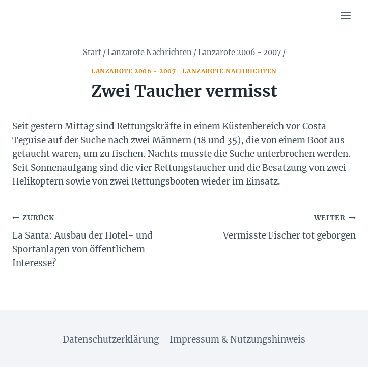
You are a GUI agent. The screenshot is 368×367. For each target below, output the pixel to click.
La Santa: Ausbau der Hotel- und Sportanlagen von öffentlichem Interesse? (94, 240)
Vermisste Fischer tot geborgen (274, 226)
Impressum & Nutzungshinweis (237, 339)
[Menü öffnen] (345, 15)
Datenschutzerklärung (111, 339)
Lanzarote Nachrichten (229, 71)
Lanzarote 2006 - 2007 (133, 71)
